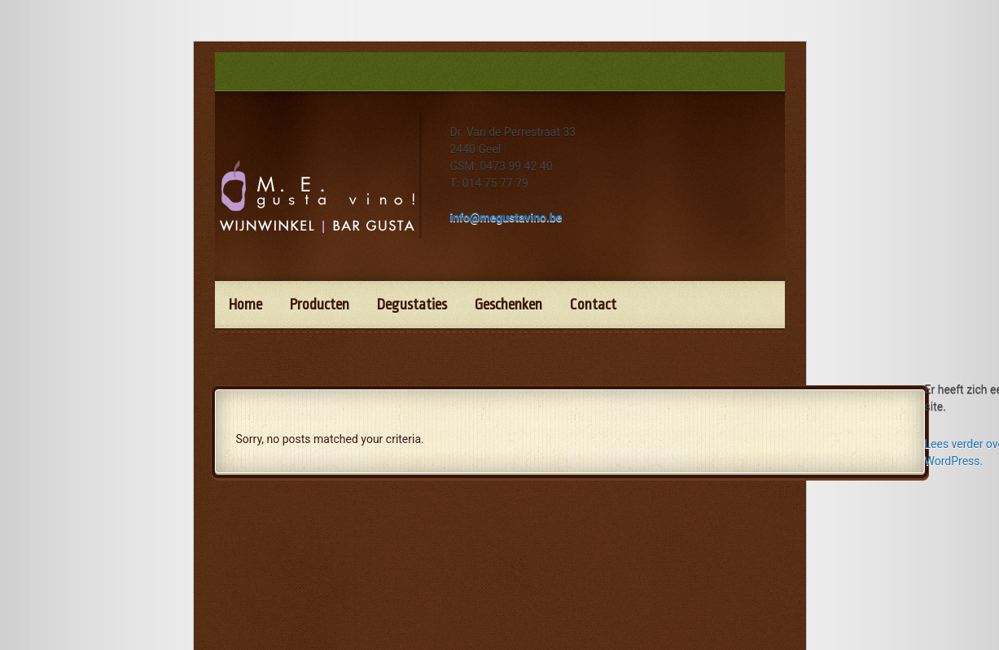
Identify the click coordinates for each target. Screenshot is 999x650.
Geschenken (508, 304)
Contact (593, 304)
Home (245, 304)
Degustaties (412, 304)
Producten (319, 304)
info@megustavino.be (506, 217)
